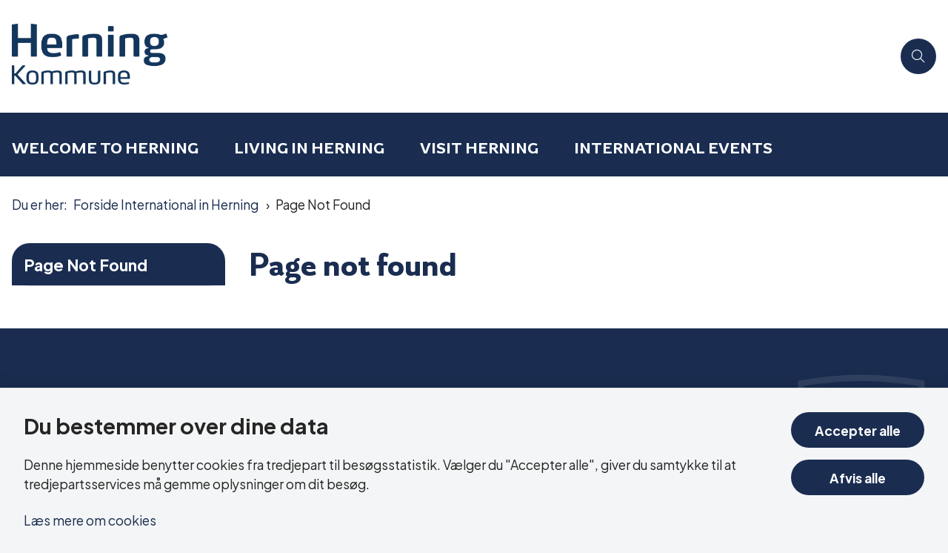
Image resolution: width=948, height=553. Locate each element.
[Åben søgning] (918, 56)
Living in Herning (309, 148)
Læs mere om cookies (90, 519)
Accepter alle (858, 429)
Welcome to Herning (105, 148)
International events (673, 148)
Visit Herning (479, 148)
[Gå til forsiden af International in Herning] (446, 56)
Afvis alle (858, 477)
